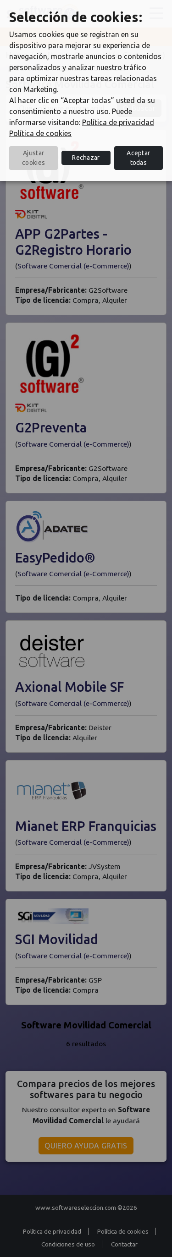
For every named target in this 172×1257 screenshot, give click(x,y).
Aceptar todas (138, 157)
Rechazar (86, 157)
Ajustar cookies (33, 157)
